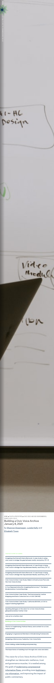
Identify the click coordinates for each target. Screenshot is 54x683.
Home (6, 516)
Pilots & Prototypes (15, 516)
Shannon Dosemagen (16, 528)
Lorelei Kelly (32, 528)
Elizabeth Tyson (11, 531)
